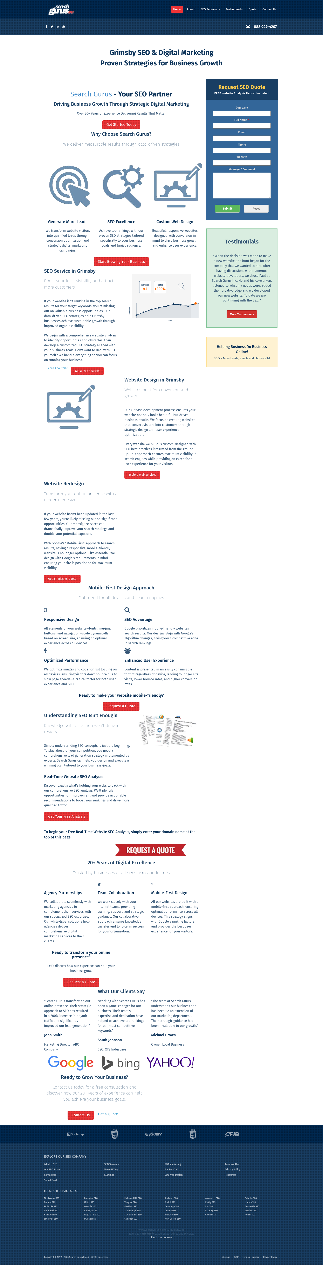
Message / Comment (241, 169)
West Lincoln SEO (173, 1219)
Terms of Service (250, 1257)
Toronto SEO (49, 1202)
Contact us (50, 1174)
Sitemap (226, 1257)
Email (242, 132)
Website (241, 157)
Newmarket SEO (212, 1198)
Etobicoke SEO (50, 1206)
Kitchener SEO (171, 1198)
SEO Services (210, 9)
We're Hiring (111, 1169)
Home (177, 9)
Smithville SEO (51, 1219)
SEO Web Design (174, 1174)
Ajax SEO (209, 1206)
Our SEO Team (52, 1169)
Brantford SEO (171, 1215)
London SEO (170, 1210)
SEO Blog (109, 1174)
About (191, 9)
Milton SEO (89, 1202)
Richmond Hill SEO (133, 1198)
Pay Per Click (172, 1169)
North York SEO (51, 1210)
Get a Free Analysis (87, 371)
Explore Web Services (142, 475)
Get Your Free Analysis (66, 816)
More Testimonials (242, 314)
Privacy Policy (232, 1169)
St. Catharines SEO (133, 1215)
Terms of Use (232, 1164)
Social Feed (50, 1180)
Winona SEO (210, 1215)
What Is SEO (50, 1164)
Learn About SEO (57, 368)
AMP (236, 1257)
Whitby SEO (210, 1202)
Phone (242, 144)
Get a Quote (108, 1114)
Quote (252, 9)
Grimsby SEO (251, 1198)
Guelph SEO (170, 1202)
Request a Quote (121, 706)
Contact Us (269, 9)
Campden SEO (130, 1219)
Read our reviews (161, 1237)
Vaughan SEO (130, 1202)
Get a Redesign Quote (62, 579)
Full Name (241, 120)
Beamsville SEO (252, 1206)
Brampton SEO (91, 1198)
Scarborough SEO (132, 1210)
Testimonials (234, 9)
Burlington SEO (91, 1210)
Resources (230, 1174)
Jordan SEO (250, 1215)
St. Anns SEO (90, 1219)
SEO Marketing (173, 1164)
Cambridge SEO (172, 1206)
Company (242, 107)
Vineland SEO (251, 1210)
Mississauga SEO (51, 1198)
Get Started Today (121, 124)
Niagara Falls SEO (92, 1215)
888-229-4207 (265, 26)
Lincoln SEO (250, 1202)
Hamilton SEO (50, 1215)
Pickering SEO (211, 1210)
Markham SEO (130, 1206)
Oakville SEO (90, 1206)
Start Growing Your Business (121, 261)
